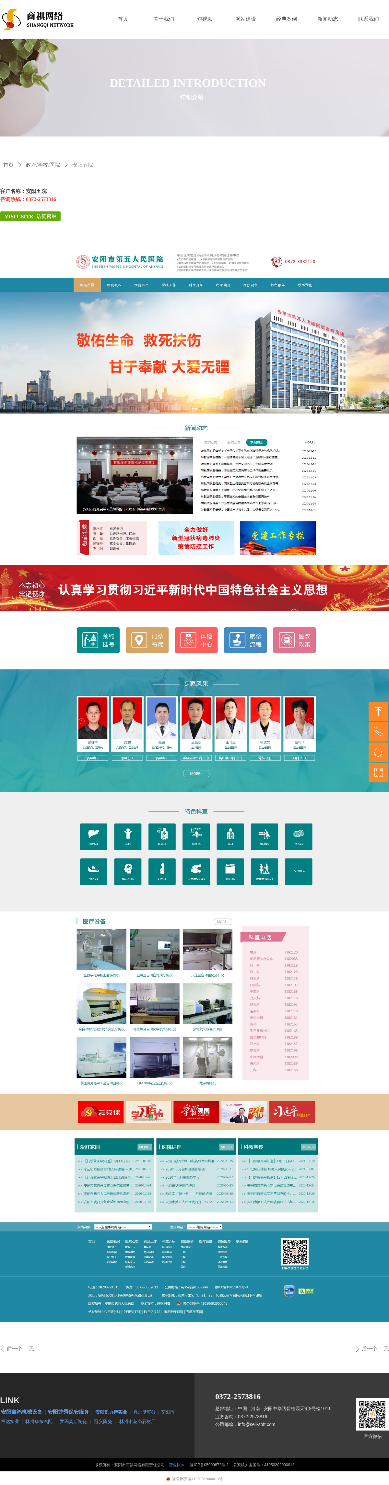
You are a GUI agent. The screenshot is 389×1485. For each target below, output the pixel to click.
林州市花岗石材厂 (137, 1421)
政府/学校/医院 (43, 165)
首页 (8, 165)
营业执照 (176, 1465)
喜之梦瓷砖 (144, 1412)
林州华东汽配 (39, 1421)
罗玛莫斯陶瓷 (73, 1421)
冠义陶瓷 (103, 1421)
